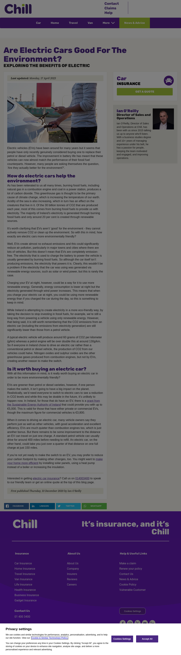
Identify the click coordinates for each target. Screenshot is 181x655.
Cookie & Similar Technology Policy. (49, 638)
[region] (90, 639)
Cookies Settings (122, 639)
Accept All (147, 639)
